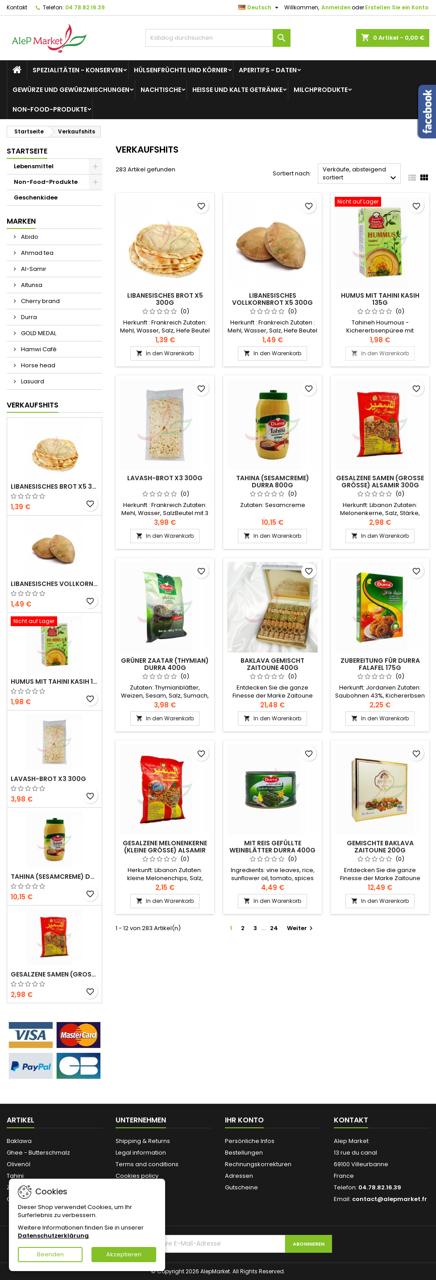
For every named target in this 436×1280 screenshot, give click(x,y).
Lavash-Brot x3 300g (48, 778)
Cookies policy (137, 1176)
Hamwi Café (38, 349)
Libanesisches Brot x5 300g (54, 486)
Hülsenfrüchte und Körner (181, 70)
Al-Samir (33, 269)
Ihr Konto (244, 1120)
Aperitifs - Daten (268, 70)
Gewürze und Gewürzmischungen (70, 89)
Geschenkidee (36, 197)
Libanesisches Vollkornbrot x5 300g (54, 583)
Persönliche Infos (249, 1141)
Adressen (239, 1176)
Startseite (27, 151)
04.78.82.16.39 (85, 7)
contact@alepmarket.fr (389, 1199)
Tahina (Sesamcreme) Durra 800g (54, 876)
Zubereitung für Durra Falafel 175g (380, 664)
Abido (29, 237)
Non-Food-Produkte (49, 109)
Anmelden (336, 7)
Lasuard (32, 381)
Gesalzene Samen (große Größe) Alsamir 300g (54, 974)
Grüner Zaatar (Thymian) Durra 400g (165, 664)
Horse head (37, 365)
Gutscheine (241, 1187)
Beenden (50, 1254)
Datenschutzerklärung (53, 1235)
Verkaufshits (32, 405)
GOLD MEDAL (38, 333)
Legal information (141, 1152)
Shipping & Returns (143, 1141)
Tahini (15, 1176)
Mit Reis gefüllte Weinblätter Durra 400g (272, 847)
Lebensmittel (34, 166)
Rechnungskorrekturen (258, 1164)
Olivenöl (18, 1164)
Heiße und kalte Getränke (237, 89)
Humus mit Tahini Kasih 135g (54, 681)
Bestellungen (244, 1152)
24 (274, 928)
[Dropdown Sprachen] (259, 7)
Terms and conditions (147, 1164)
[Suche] (218, 38)
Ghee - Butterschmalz (38, 1152)
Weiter (301, 928)
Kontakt (17, 7)
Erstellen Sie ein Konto (396, 7)
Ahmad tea (37, 253)
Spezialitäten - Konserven (78, 70)
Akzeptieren (123, 1254)
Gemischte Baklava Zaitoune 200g (380, 847)
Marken (21, 221)
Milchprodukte (321, 89)
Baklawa (19, 1141)
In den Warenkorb (165, 353)
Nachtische (161, 89)
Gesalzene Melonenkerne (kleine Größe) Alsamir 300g (165, 850)
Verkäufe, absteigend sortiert (361, 174)
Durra (28, 317)
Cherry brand (40, 301)
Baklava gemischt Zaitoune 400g (272, 664)
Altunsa (31, 285)
